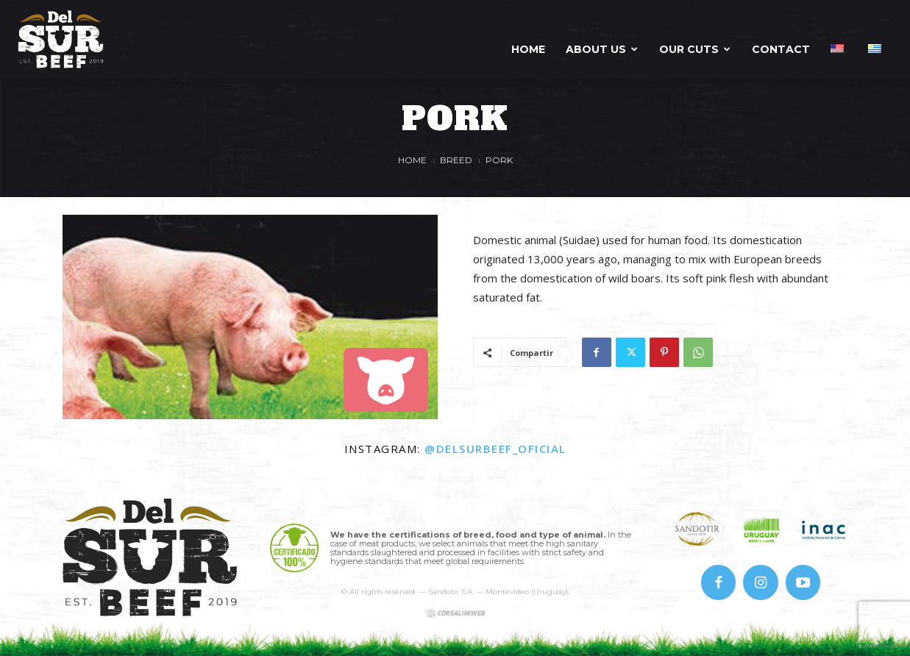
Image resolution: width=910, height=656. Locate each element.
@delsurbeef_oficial (495, 448)
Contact (781, 49)
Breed (456, 159)
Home (528, 49)
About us (602, 49)
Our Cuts (695, 49)
